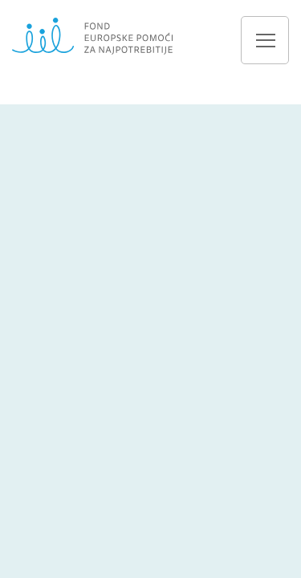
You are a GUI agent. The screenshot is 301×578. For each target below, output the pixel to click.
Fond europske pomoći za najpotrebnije (92, 36)
